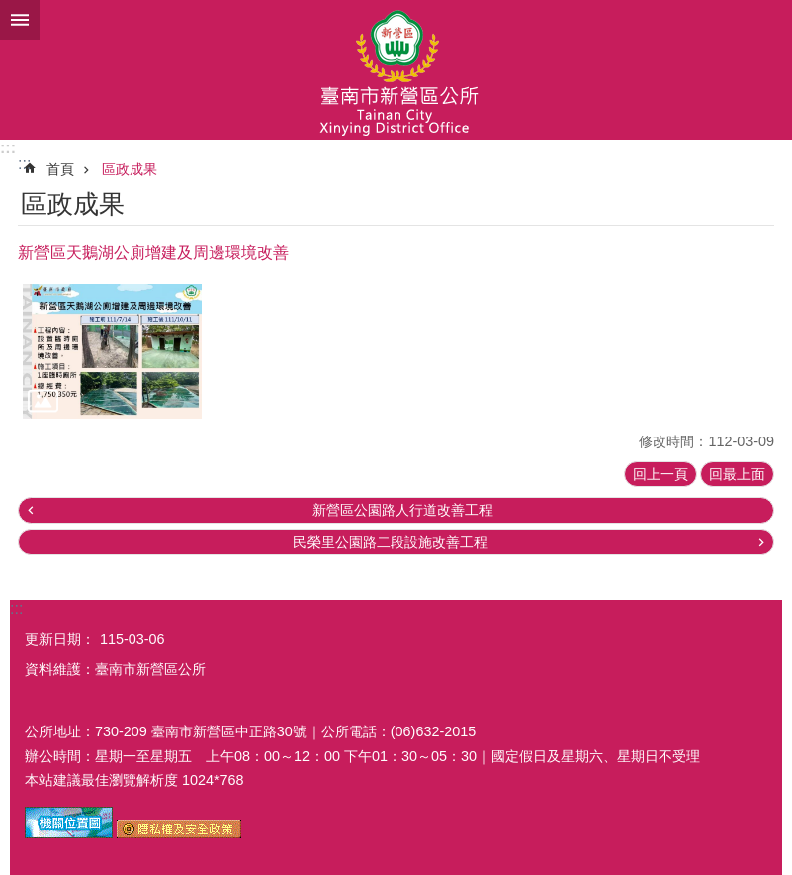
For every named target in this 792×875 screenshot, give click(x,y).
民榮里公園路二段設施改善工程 (390, 542)
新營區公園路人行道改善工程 (402, 510)
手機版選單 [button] (20, 20)
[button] (112, 351)
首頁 (60, 169)
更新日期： (60, 639)
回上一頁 (660, 474)
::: (8, 148)
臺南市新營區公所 (396, 70)
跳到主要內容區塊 (10, 10)
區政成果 (129, 169)
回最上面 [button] (737, 474)
